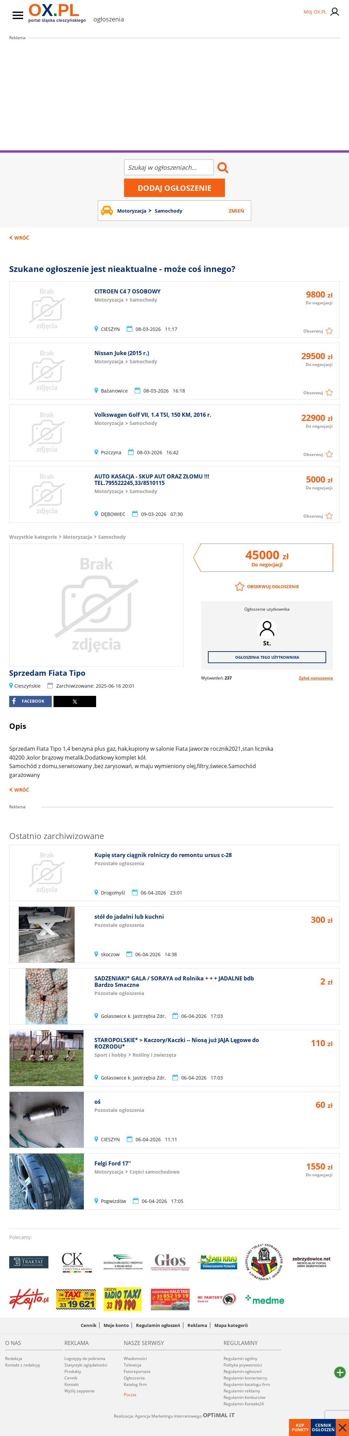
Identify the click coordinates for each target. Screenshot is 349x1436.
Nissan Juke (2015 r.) (121, 353)
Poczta (130, 1394)
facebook (28, 701)
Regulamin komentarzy (245, 1378)
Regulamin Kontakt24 (244, 1404)
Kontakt (71, 1384)
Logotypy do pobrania (84, 1358)
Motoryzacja (77, 537)
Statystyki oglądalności (85, 1365)
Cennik (88, 1325)
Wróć (21, 237)
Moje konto (116, 1325)
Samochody (112, 537)
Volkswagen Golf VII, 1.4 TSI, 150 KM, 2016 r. (152, 414)
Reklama (197, 1325)
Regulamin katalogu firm (247, 1384)
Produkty (72, 1371)
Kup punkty (300, 1427)
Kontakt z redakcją (22, 1365)
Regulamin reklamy (242, 1391)
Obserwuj (313, 331)
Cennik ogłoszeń (323, 1427)
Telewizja (132, 1365)
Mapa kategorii (231, 1325)
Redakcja (13, 1358)
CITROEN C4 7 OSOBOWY (127, 291)
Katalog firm (135, 1384)
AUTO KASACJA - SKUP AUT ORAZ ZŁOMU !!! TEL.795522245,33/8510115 (151, 480)
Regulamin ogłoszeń (158, 1325)
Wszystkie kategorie (33, 537)
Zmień (236, 211)
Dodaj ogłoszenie (174, 188)
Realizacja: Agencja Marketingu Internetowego (174, 1416)
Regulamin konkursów (244, 1397)
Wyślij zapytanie (79, 1391)
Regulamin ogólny (240, 1358)
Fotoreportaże (137, 1371)
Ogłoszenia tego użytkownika (267, 657)
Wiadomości (135, 1358)
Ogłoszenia (134, 1378)
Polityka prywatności (243, 1365)
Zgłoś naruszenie (316, 678)
